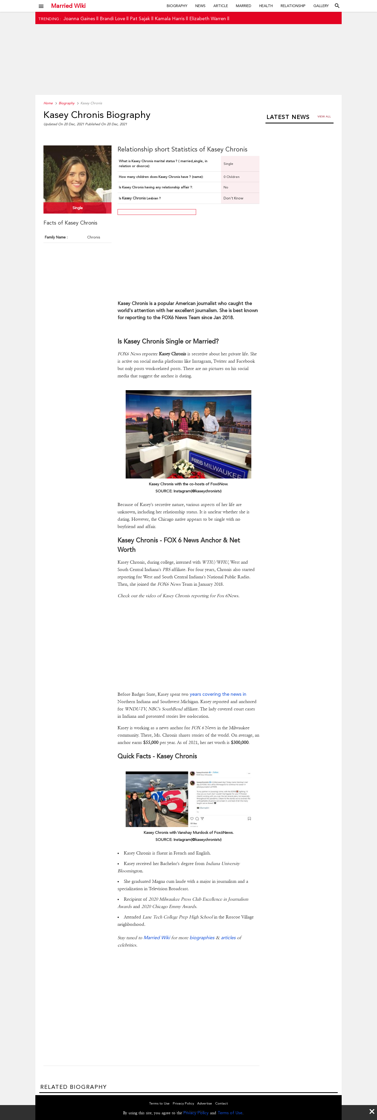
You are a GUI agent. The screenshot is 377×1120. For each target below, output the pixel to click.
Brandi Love (112, 18)
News (200, 6)
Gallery (321, 6)
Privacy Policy (196, 1112)
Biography (177, 6)
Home (48, 103)
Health (266, 6)
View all (324, 116)
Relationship (293, 6)
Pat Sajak (140, 18)
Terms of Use (230, 1112)
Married (243, 6)
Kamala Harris (170, 18)
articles (228, 937)
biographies (202, 937)
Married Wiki (68, 5)
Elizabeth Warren (207, 18)
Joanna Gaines (79, 18)
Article (220, 6)
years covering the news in (218, 694)
